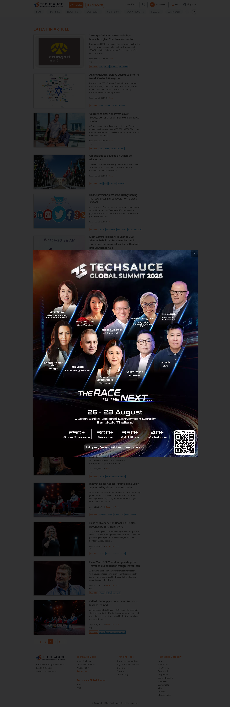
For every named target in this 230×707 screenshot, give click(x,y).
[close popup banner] (194, 253)
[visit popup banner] (115, 353)
